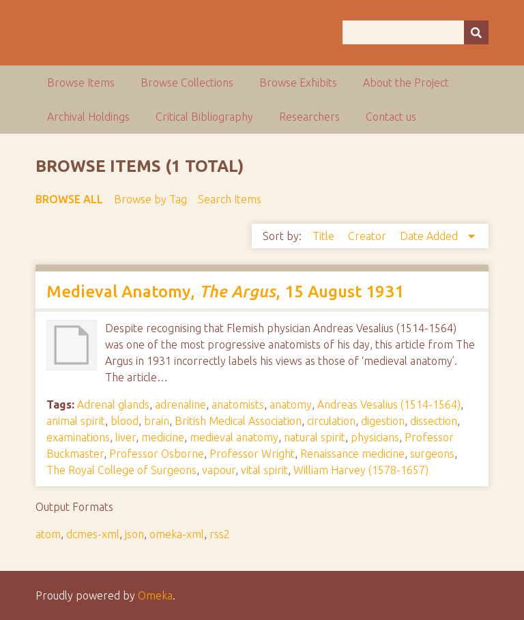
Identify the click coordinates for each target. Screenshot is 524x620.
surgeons (432, 453)
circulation (331, 421)
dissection (433, 421)
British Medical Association (238, 421)
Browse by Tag (150, 199)
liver (125, 437)
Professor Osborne (156, 453)
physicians (375, 437)
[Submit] (476, 32)
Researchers (309, 116)
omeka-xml (176, 534)
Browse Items (81, 82)
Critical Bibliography (204, 116)
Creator (368, 236)
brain (156, 421)
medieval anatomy (234, 437)
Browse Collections (187, 82)
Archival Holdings (88, 116)
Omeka (155, 595)
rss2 (219, 534)
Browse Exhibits (298, 82)
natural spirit (314, 437)
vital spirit (264, 470)
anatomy (291, 404)
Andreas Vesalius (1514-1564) (389, 404)
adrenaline (180, 404)
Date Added (430, 236)
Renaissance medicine (352, 453)
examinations (78, 437)
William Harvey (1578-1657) (360, 470)
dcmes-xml (92, 534)
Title (324, 236)
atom (48, 534)
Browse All (69, 199)
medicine (162, 437)
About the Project (406, 82)
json (134, 534)
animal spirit (75, 421)
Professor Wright (252, 453)
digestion (383, 421)
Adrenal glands (113, 404)
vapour (218, 470)
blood (125, 421)
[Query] (416, 32)
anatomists (238, 404)
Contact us (391, 116)
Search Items (229, 199)
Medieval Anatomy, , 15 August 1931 (225, 291)
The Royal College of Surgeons (121, 470)
